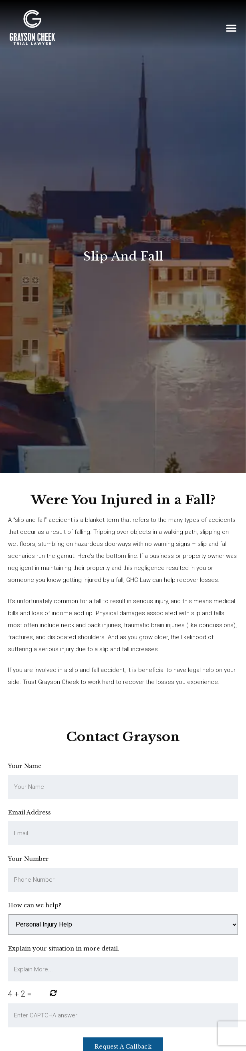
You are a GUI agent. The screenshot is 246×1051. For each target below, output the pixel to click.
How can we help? (34, 905)
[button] (231, 28)
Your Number (28, 858)
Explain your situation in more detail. (63, 948)
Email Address (29, 812)
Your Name (24, 766)
